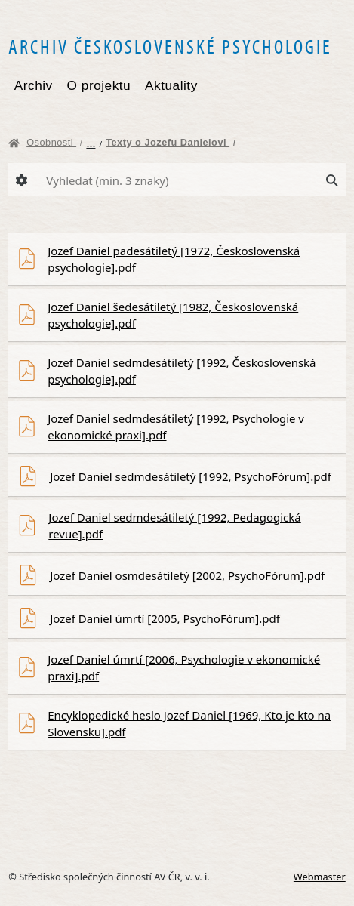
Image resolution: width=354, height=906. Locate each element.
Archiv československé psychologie (170, 46)
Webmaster (320, 876)
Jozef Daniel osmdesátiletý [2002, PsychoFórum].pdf (171, 575)
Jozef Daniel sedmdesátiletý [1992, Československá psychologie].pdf (166, 371)
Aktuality (171, 85)
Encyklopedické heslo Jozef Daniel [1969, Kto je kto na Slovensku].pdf (174, 723)
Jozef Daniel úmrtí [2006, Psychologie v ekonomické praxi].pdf (168, 668)
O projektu (99, 85)
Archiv (33, 85)
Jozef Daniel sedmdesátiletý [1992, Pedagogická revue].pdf (159, 526)
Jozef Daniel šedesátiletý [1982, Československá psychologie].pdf (157, 315)
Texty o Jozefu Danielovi (170, 142)
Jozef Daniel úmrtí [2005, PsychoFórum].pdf (148, 618)
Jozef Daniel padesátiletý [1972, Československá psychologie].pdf (158, 259)
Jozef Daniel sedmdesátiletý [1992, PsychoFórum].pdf (174, 476)
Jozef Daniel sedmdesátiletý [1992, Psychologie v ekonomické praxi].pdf (160, 427)
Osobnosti (54, 142)
